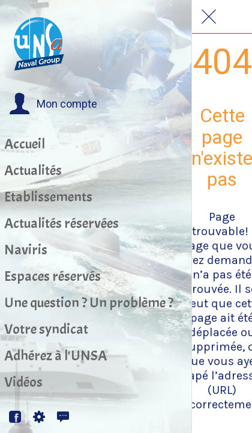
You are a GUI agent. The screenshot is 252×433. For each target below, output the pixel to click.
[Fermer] (209, 17)
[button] (53, 104)
